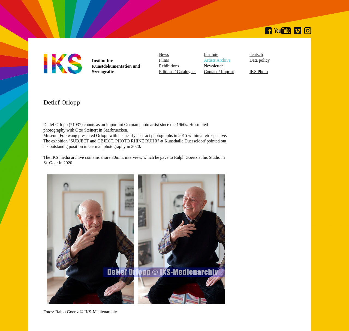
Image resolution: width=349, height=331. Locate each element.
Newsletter (213, 66)
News (164, 54)
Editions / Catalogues (177, 71)
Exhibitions (169, 66)
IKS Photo (258, 71)
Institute (211, 54)
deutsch (256, 54)
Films (164, 60)
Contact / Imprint (219, 71)
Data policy (259, 60)
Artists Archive (217, 60)
